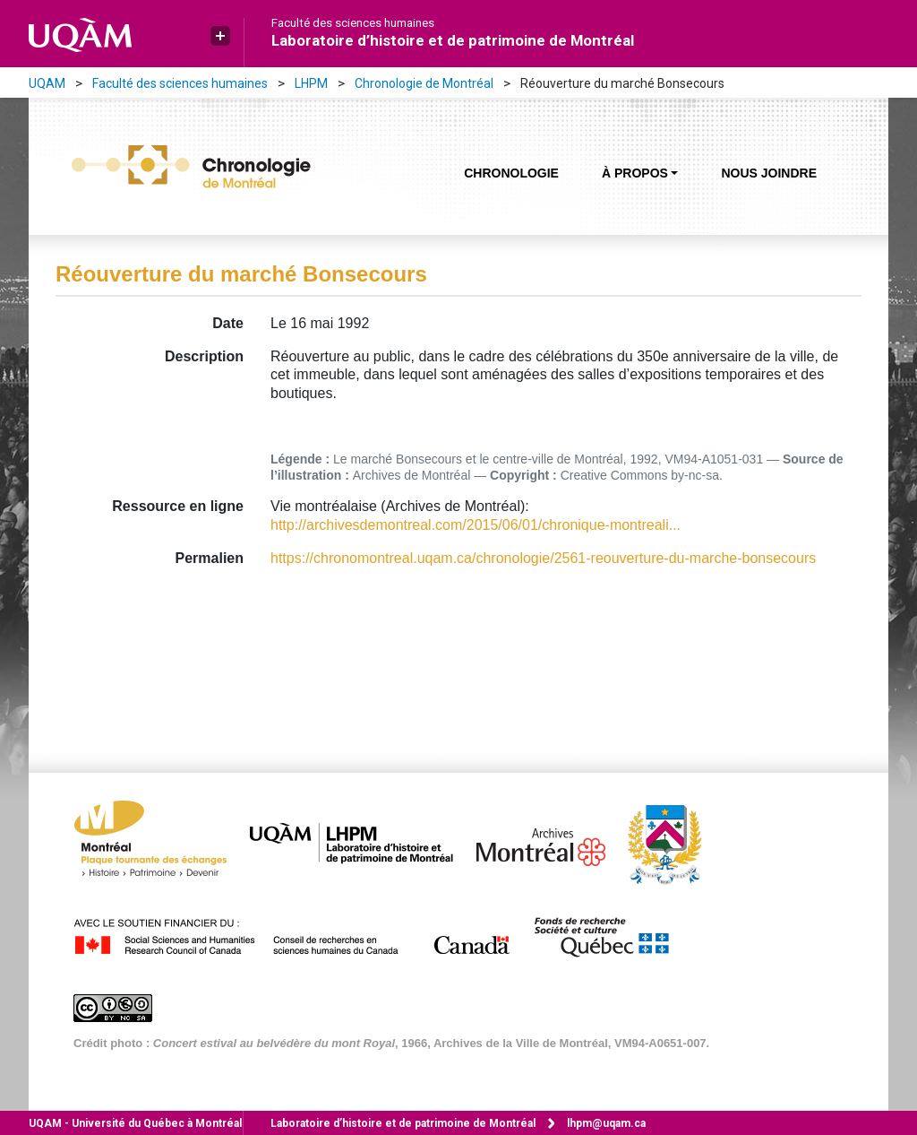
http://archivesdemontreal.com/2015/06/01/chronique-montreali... (475, 525)
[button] (220, 36)
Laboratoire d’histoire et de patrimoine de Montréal (452, 40)
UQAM (47, 83)
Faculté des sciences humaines (352, 23)
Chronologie (511, 173)
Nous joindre (769, 173)
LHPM (311, 83)
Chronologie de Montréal (424, 83)
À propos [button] (635, 173)
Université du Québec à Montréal (135, 1123)
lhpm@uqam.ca (606, 1123)
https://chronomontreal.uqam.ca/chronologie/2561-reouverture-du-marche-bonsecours (543, 558)
